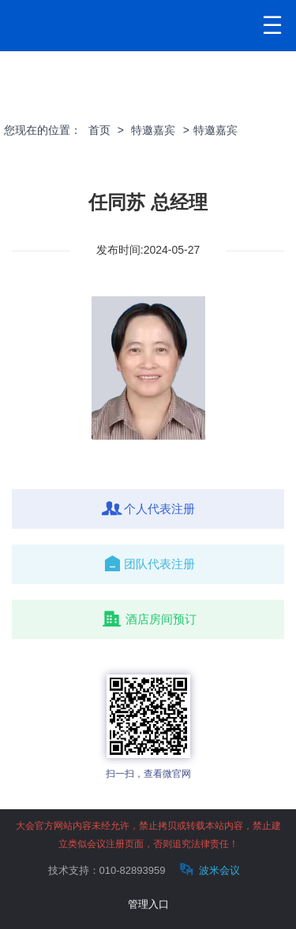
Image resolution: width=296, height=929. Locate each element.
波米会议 (208, 869)
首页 (99, 130)
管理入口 (148, 904)
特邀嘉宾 (153, 130)
